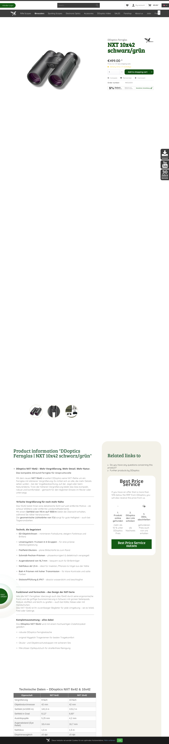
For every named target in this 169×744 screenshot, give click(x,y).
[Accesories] (88, 13)
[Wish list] (127, 5)
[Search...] (78, 5)
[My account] (138, 5)
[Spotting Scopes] (55, 13)
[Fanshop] (127, 13)
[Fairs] (157, 13)
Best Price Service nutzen (131, 544)
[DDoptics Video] (104, 13)
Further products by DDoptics (123, 470)
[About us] (139, 13)
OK (120, 740)
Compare (112, 78)
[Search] (97, 5)
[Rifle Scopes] (25, 13)
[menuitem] (78, 5)
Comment (140, 78)
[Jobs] (149, 13)
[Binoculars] (39, 13)
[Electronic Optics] (73, 13)
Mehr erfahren (109, 740)
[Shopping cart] (153, 5)
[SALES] (117, 13)
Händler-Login (7, 5)
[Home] (13, 13)
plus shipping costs (124, 64)
